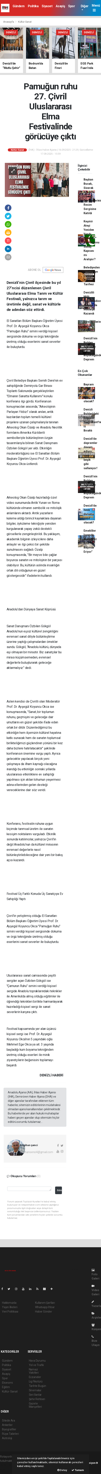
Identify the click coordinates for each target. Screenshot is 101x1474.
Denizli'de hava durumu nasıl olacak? (90, 514)
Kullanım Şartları (45, 1302)
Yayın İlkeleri (9, 1307)
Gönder (59, 1190)
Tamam (78, 1470)
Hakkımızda (9, 1302)
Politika (33, 6)
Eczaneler (35, 1377)
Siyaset (47, 6)
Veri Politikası (10, 1311)
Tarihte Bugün (37, 1385)
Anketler (7, 1425)
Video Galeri (95, 1290)
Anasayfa (8, 21)
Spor (71, 6)
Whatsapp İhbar (45, 1307)
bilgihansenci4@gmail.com (36, 1152)
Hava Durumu (37, 1360)
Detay (62, 1470)
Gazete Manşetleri (35, 1405)
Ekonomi (7, 1382)
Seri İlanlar (35, 1394)
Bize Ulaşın (96, 1341)
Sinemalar (35, 1390)
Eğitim (6, 1387)
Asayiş (60, 6)
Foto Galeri (95, 1274)
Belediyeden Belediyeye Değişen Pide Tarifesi (92, 276)
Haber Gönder (43, 1311)
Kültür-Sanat (25, 21)
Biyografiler (9, 1429)
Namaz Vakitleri (34, 1371)
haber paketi (7, 1465)
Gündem (19, 6)
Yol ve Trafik (36, 1365)
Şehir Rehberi (37, 1399)
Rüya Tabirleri (10, 1433)
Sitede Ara (8, 1420)
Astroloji (7, 1438)
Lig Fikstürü (36, 1381)
